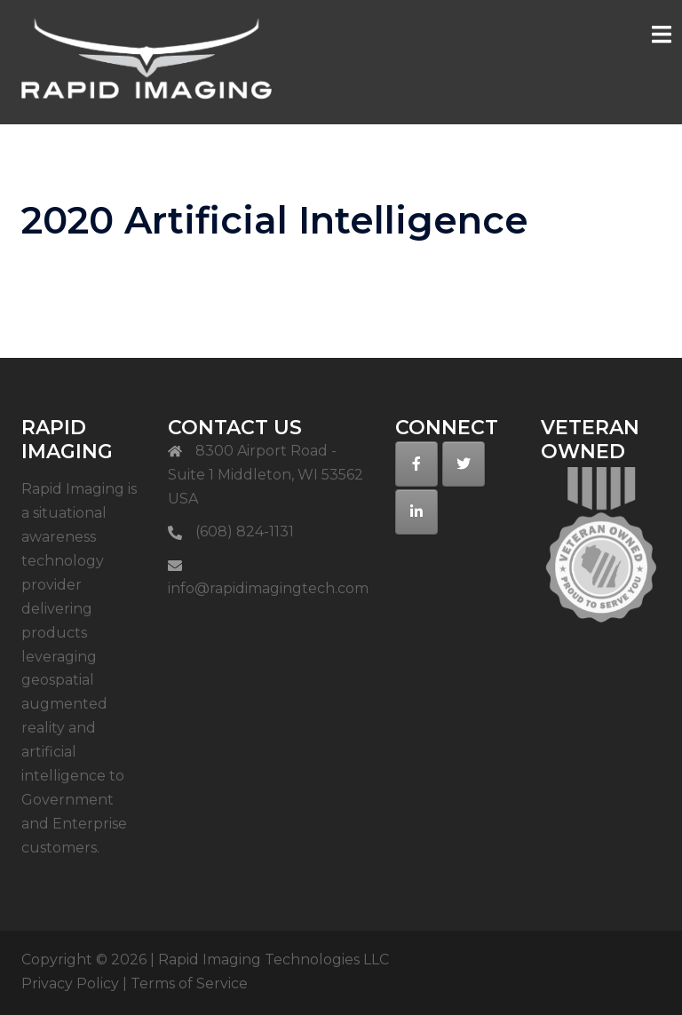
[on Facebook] (416, 464)
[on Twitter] (463, 464)
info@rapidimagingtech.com (268, 588)
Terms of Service (189, 983)
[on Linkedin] (416, 512)
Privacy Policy (70, 983)
